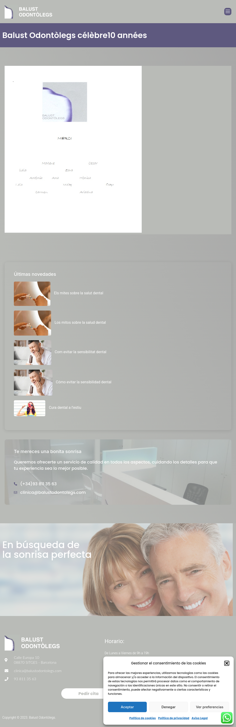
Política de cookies (142, 718)
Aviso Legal (200, 718)
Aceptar (127, 707)
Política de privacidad (173, 718)
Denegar (168, 707)
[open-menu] (227, 11)
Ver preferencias (210, 707)
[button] (226, 663)
